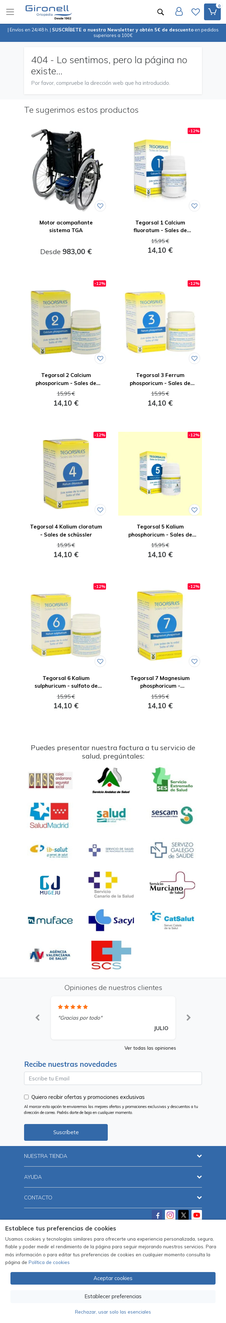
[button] (37, 1018)
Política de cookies (49, 1262)
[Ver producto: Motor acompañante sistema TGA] (66, 169)
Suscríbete (66, 1132)
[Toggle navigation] (10, 11)
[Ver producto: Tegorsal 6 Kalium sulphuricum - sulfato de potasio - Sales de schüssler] (66, 625)
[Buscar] (160, 11)
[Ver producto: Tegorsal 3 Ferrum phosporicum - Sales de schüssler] (160, 322)
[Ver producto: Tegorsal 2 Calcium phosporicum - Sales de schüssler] (66, 322)
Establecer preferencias (113, 1296)
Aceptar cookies (113, 1278)
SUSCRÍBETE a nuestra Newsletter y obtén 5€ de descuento (123, 29)
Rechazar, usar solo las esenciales (113, 1312)
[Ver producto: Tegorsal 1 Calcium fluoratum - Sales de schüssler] (160, 169)
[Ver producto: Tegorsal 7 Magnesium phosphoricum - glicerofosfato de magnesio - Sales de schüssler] (160, 625)
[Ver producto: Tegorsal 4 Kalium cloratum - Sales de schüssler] (66, 473)
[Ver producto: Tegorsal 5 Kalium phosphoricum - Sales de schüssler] (160, 473)
